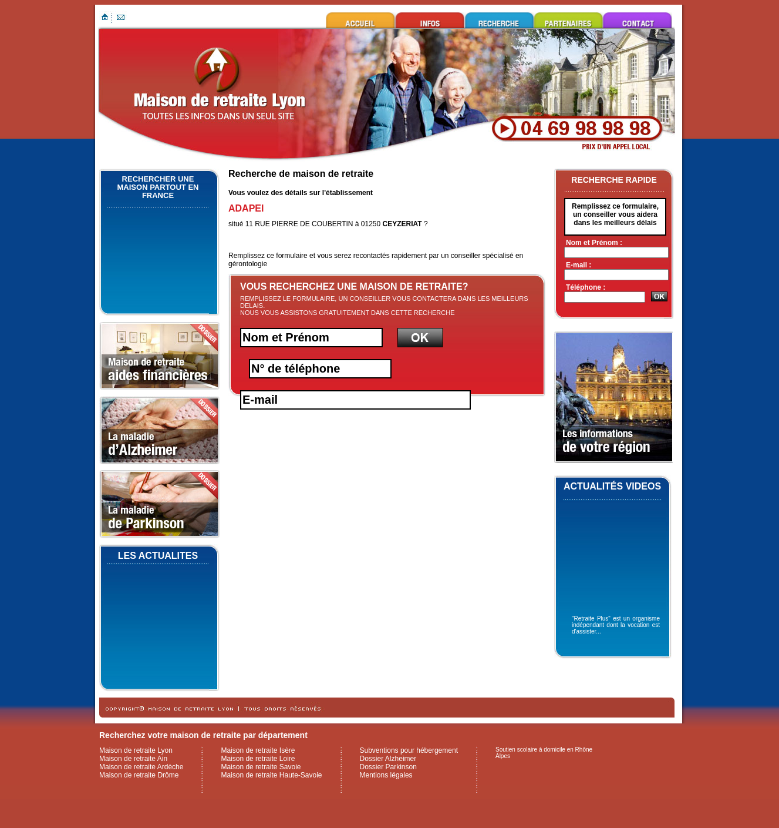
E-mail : (578, 265)
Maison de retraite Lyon (360, 20)
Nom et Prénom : (594, 243)
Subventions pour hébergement (409, 750)
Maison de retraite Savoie (261, 767)
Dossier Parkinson (388, 767)
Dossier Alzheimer (388, 759)
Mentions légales (386, 775)
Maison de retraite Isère (258, 750)
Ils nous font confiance (568, 20)
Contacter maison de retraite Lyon (637, 20)
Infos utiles (429, 20)
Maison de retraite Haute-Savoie (271, 775)
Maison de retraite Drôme (138, 775)
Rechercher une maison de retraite (499, 20)
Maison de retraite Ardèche (141, 767)
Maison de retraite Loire (258, 759)
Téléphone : (585, 287)
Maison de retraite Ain (133, 759)
